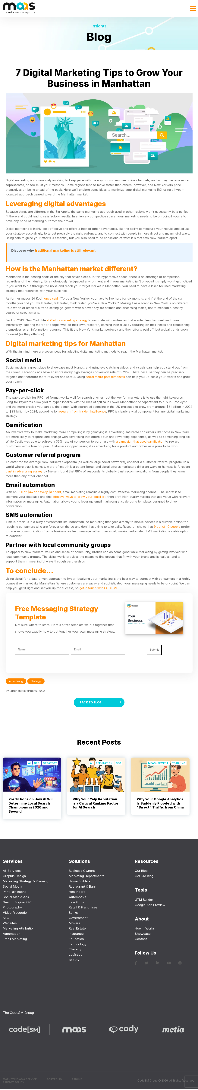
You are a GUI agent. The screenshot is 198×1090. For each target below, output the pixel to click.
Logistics (76, 955)
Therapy (75, 950)
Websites (10, 924)
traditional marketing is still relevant (65, 250)
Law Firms (77, 903)
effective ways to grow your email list (78, 497)
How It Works (145, 929)
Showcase (143, 934)
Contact (141, 940)
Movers (75, 924)
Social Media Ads (16, 897)
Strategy (49, 763)
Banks (73, 913)
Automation (12, 934)
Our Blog (142, 871)
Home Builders (80, 882)
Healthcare (77, 892)
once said (51, 298)
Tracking (178, 763)
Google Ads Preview (151, 905)
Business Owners (82, 871)
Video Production (16, 913)
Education (76, 939)
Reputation (103, 763)
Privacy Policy (14, 1083)
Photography (13, 908)
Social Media (13, 887)
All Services (12, 871)
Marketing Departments (87, 877)
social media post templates (105, 377)
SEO (36, 763)
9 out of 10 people (167, 526)
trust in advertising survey (24, 471)
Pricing (82, 1080)
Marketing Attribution (19, 929)
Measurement (156, 763)
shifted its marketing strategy (67, 320)
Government (78, 918)
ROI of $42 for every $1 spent (39, 492)
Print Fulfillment (15, 892)
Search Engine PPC (18, 903)
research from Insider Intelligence (82, 411)
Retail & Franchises (83, 908)
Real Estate (77, 929)
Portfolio (58, 1080)
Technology (78, 945)
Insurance (76, 934)
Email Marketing (15, 939)
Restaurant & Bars (83, 887)
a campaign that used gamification (140, 441)
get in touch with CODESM (99, 588)
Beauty (74, 960)
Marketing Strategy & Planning (26, 882)
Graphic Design (15, 877)
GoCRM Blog (145, 877)
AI (28, 763)
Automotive (78, 897)
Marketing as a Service (21, 1080)
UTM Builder (145, 900)
